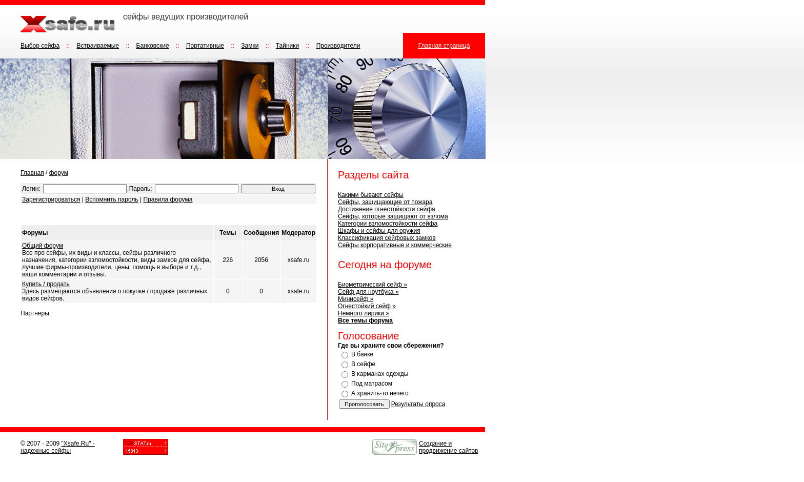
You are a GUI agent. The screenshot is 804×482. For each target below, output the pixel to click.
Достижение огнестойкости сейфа (386, 209)
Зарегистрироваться (51, 199)
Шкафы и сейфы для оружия (379, 230)
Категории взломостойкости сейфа (387, 223)
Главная (32, 172)
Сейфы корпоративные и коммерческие (395, 245)
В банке (362, 354)
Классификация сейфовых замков (387, 238)
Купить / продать (46, 284)
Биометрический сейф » (372, 284)
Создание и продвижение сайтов (448, 447)
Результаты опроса (418, 404)
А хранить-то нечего (380, 393)
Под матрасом (371, 383)
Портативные (205, 45)
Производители (338, 45)
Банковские (152, 45)
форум (58, 172)
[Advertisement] (140, 214)
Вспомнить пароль (111, 199)
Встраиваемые (97, 45)
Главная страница (444, 45)
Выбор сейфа (40, 45)
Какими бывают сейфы (371, 194)
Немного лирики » (363, 313)
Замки (249, 45)
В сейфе (363, 364)
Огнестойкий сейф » (367, 306)
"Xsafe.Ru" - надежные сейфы (58, 447)
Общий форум (42, 245)
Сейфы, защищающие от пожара (385, 202)
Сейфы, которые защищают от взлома (393, 216)
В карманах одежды (379, 373)
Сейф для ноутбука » (368, 291)
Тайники (287, 45)
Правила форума (167, 199)
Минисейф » (355, 299)
